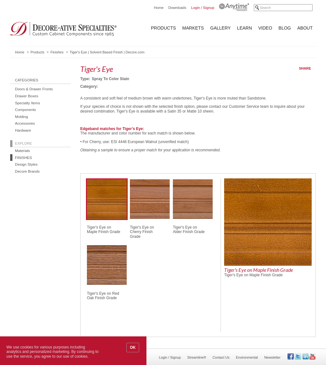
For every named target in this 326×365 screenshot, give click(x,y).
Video (265, 28)
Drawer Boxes (26, 96)
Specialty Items (27, 103)
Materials (22, 150)
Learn (244, 28)
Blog (285, 28)
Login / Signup (202, 8)
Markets (193, 28)
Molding (21, 116)
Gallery (220, 28)
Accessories (25, 123)
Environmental (247, 357)
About (305, 28)
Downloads (177, 8)
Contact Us (221, 357)
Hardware (23, 130)
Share (305, 68)
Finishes (56, 52)
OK (133, 347)
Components (25, 109)
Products (163, 28)
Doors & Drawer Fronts (34, 89)
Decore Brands (27, 171)
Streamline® (196, 357)
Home (158, 8)
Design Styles (26, 164)
